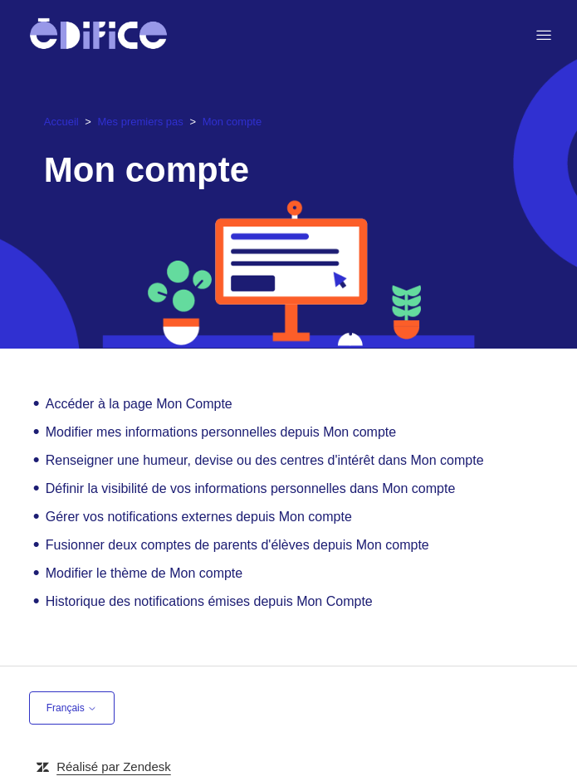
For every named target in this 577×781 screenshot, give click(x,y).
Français (71, 708)
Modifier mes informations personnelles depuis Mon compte (221, 432)
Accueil (61, 121)
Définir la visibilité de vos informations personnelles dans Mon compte (251, 488)
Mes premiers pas (140, 121)
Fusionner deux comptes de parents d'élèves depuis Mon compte (237, 545)
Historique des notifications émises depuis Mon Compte (209, 601)
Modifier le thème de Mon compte (144, 573)
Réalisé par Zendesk (113, 766)
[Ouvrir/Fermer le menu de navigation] (543, 35)
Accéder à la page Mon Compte (139, 404)
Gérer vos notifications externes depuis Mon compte (199, 517)
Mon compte (232, 121)
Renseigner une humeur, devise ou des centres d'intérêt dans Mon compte (265, 460)
